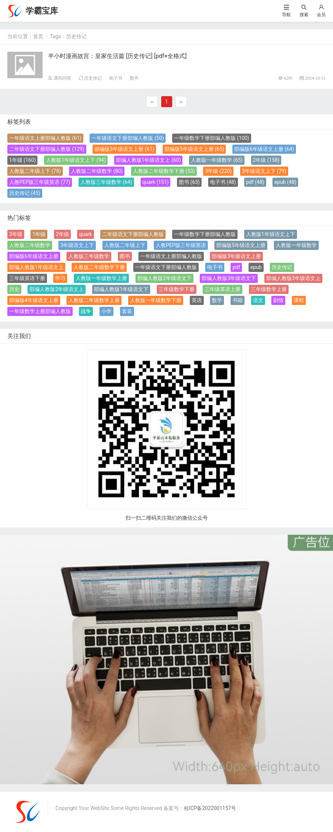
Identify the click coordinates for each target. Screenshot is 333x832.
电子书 (115, 78)
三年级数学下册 (177, 289)
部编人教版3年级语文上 (293, 278)
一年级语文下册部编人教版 (127, 138)
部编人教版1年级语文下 (121, 289)
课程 (299, 300)
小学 (106, 311)
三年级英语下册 (27, 278)
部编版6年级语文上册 (264, 149)
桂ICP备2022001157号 (210, 808)
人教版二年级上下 (35, 171)
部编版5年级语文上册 (194, 149)
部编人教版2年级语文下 (164, 278)
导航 (286, 14)
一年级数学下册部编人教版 (211, 138)
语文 (258, 300)
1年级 (22, 160)
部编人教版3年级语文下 (229, 278)
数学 (217, 300)
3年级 (218, 171)
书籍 (237, 300)
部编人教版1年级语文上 (148, 160)
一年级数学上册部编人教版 (40, 311)
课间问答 (62, 78)
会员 (321, 14)
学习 (60, 278)
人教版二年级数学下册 (164, 171)
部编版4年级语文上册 (33, 300)
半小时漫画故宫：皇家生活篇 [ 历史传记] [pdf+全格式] (117, 55)
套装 (127, 311)
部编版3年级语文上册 (124, 149)
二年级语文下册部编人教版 (46, 149)
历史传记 (93, 78)
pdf (255, 182)
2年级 (266, 160)
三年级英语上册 (222, 289)
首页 (38, 36)
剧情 (278, 300)
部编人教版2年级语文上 (56, 289)
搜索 (304, 14)
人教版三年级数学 (106, 182)
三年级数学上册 (269, 289)
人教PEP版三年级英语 (39, 182)
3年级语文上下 (264, 171)
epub (285, 182)
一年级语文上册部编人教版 (45, 138)
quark (155, 182)
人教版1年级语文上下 (76, 160)
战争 (86, 311)
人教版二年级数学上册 (94, 300)
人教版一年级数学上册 (101, 278)
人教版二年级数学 (97, 171)
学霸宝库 (42, 10)
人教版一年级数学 (217, 160)
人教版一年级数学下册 (155, 300)
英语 (197, 300)
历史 (14, 289)
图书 (134, 78)
